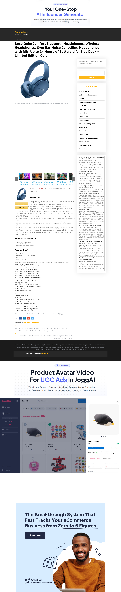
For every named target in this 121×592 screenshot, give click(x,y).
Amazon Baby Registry (21, 288)
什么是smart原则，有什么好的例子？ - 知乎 (90, 225)
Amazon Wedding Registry (23, 290)
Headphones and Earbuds (31, 322)
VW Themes (44, 353)
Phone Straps (83, 134)
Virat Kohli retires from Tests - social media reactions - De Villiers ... (91, 158)
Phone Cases (83, 116)
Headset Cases (84, 106)
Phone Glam (83, 127)
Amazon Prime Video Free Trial (24, 310)
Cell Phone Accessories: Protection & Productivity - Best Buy (89, 258)
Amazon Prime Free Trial (22, 292)
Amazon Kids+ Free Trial (22, 301)
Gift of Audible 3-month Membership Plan (27, 271)
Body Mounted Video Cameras (89, 95)
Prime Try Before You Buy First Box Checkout (28, 305)
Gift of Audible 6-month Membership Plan (27, 273)
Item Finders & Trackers (87, 109)
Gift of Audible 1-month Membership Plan (27, 275)
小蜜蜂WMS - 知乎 (84, 209)
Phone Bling (83, 113)
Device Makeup (21, 32)
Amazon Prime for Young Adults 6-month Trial (28, 286)
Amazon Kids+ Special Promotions (25, 303)
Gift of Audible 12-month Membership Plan (27, 266)
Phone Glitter (83, 131)
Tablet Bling (83, 149)
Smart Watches (84, 142)
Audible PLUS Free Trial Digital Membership (27, 281)
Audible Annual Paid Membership (25, 264)
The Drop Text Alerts (21, 283)
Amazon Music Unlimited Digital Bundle (26, 309)
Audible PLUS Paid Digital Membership (26, 270)
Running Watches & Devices (88, 138)
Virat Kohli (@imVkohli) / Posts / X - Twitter (91, 186)
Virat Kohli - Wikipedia (85, 171)
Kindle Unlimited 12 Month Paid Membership (28, 277)
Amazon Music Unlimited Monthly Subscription (28, 307)
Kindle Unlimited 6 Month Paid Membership (27, 284)
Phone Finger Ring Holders (87, 124)
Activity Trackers (84, 91)
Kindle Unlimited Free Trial (22, 294)
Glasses (81, 99)
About (19, 39)
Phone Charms (84, 120)
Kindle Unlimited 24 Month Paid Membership (28, 268)
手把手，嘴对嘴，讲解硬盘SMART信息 (89, 193)
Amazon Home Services (22, 296)
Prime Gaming (19, 297)
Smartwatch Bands (85, 145)
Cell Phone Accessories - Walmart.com (90, 242)
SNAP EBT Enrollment (21, 279)
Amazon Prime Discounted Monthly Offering (28, 299)
